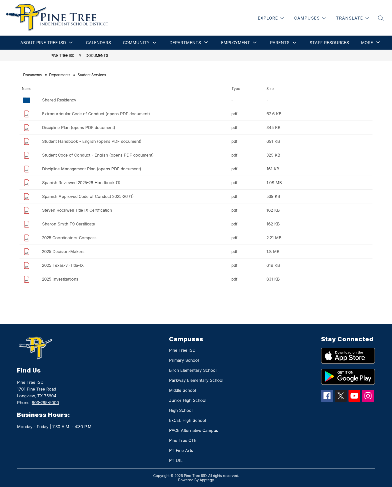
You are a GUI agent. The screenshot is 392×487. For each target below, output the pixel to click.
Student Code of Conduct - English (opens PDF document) (98, 155)
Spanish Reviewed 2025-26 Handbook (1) (81, 182)
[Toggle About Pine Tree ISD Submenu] (71, 42)
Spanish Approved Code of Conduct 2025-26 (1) (88, 196)
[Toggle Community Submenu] (155, 42)
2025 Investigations (60, 279)
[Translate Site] (352, 18)
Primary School (184, 360)
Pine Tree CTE (182, 440)
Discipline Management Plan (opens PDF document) (91, 168)
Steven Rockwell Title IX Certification (77, 210)
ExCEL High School (187, 420)
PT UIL (175, 460)
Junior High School (187, 400)
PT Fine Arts (181, 450)
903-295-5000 (45, 402)
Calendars (98, 42)
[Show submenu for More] (367, 43)
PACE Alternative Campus (193, 430)
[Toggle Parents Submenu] (295, 42)
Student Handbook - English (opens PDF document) (92, 141)
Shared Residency (59, 99)
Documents (97, 55)
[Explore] (270, 18)
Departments (59, 75)
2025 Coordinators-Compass (69, 237)
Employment (235, 42)
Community (136, 42)
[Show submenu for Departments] (185, 43)
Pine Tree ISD (62, 55)
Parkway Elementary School (196, 380)
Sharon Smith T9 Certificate (68, 223)
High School (180, 410)
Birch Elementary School (192, 370)
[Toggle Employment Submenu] (255, 42)
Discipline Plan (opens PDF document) (78, 127)
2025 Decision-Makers (63, 251)
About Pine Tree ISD (43, 42)
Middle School (182, 390)
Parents (280, 42)
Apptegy (207, 480)
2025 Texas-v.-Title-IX (63, 265)
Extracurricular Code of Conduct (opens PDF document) (96, 113)
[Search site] (381, 18)
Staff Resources (329, 42)
